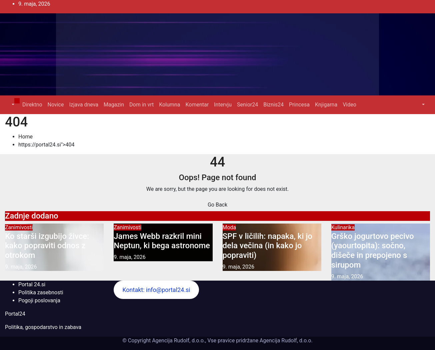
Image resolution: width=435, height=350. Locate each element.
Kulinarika (343, 227)
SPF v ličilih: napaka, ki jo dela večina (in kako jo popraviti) (267, 246)
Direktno (32, 104)
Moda (229, 227)
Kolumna (169, 104)
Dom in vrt (141, 104)
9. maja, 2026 (21, 267)
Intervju (223, 104)
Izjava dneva (83, 104)
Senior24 (247, 104)
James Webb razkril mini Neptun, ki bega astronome (162, 241)
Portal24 (15, 314)
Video (349, 104)
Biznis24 (273, 104)
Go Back (217, 205)
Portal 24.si (31, 284)
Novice (56, 104)
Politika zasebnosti (40, 292)
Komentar (197, 104)
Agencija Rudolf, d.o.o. (285, 340)
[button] (12, 104)
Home (25, 136)
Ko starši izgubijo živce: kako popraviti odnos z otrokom (47, 246)
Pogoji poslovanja (39, 300)
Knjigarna (326, 104)
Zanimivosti (19, 227)
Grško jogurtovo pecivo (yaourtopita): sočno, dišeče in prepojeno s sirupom (372, 251)
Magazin (114, 104)
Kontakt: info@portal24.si (156, 289)
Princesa (299, 104)
